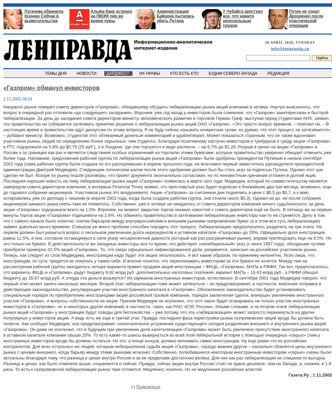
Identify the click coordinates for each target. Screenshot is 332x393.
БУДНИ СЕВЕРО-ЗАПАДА (233, 73)
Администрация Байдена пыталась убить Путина (176, 16)
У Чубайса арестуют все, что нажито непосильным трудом (243, 18)
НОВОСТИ (87, 73)
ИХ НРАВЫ (150, 73)
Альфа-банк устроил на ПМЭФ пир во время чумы (111, 16)
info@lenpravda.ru (290, 49)
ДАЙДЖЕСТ (118, 73)
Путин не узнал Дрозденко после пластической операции (306, 18)
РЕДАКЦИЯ (279, 73)
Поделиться (148, 386)
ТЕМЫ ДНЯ (56, 73)
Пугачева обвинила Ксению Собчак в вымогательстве (43, 16)
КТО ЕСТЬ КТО (185, 73)
